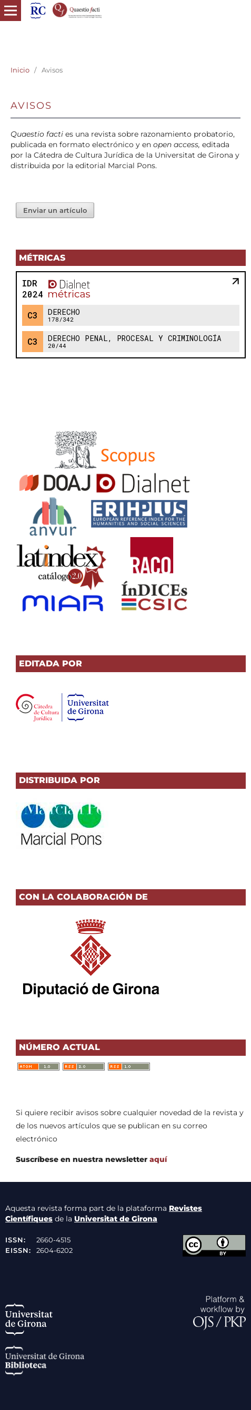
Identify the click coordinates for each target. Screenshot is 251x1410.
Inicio (20, 70)
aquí (158, 1159)
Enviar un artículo (55, 210)
